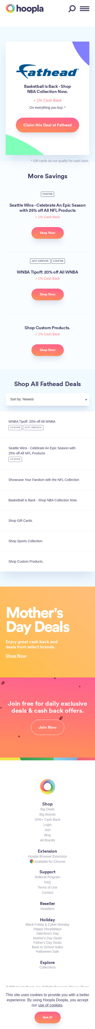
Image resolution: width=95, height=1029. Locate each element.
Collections (47, 967)
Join (47, 830)
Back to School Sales (47, 947)
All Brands (47, 840)
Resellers (47, 909)
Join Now (47, 727)
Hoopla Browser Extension (47, 856)
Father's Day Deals (48, 942)
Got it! (47, 1017)
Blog (47, 835)
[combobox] (59, 399)
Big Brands (47, 814)
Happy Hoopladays (47, 929)
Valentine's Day (47, 933)
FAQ (47, 882)
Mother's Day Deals (47, 938)
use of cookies (50, 1005)
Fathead (47, 71)
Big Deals (47, 809)
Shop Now (16, 655)
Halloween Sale (47, 951)
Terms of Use (47, 887)
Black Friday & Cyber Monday (47, 924)
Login (47, 825)
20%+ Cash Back (47, 819)
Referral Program (47, 877)
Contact (47, 892)
